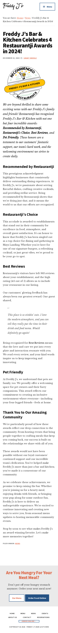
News (17, 543)
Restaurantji (26, 93)
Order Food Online (37, 598)
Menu (49, 6)
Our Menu (16, 598)
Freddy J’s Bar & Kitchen (24, 86)
